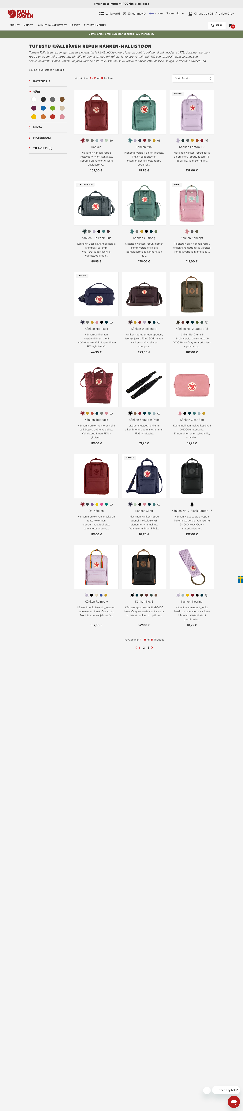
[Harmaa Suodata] (52, 99)
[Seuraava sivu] (152, 647)
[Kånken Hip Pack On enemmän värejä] (111, 322)
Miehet (15, 25)
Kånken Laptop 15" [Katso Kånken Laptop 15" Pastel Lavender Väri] (192, 147)
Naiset (28, 25)
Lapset (75, 25)
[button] (231, 25)
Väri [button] (36, 91)
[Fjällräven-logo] (21, 13)
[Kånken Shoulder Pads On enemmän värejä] (158, 413)
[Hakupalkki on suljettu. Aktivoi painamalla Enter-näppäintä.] (216, 25)
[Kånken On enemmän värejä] (111, 140)
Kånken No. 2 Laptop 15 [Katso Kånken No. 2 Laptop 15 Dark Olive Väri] (192, 329)
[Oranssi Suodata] (43, 116)
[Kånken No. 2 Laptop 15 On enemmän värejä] (206, 322)
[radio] (82, 140)
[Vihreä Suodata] (52, 108)
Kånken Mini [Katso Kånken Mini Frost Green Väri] (144, 147)
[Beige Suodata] (62, 108)
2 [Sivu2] (144, 647)
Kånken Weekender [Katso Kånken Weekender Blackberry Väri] (144, 329)
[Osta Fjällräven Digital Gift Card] (110, 13)
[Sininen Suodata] (43, 108)
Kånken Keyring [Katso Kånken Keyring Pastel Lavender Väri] (192, 601)
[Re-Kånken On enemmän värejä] (111, 504)
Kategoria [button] (41, 81)
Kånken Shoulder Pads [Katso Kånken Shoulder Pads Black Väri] (144, 420)
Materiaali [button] (42, 138)
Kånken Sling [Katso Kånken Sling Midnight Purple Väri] (144, 511)
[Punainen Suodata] (52, 116)
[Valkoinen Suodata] (34, 99)
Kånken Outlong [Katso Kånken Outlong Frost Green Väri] (144, 238)
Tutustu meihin (95, 25)
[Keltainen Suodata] (34, 116)
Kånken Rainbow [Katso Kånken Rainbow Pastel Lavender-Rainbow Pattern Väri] (96, 601)
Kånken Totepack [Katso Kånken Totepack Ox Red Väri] (96, 420)
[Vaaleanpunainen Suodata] (62, 116)
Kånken (59, 69)
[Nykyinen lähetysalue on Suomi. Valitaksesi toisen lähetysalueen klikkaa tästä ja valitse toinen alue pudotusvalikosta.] (167, 13)
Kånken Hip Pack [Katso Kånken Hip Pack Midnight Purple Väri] (96, 329)
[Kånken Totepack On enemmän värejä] (111, 413)
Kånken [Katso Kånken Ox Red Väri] (96, 147)
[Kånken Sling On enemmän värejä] (158, 504)
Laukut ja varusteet (52, 25)
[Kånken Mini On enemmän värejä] (158, 140)
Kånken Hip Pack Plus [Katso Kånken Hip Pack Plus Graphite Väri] (96, 238)
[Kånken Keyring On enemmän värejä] (206, 595)
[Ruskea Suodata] (62, 99)
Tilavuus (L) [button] (43, 148)
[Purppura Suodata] (34, 108)
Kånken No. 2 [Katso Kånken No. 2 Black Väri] (144, 601)
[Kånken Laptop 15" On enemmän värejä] (206, 140)
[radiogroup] (96, 140)
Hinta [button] (37, 127)
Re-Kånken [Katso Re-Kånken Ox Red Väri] (96, 511)
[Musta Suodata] (43, 99)
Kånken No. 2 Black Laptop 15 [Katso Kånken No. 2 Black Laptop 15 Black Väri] (192, 511)
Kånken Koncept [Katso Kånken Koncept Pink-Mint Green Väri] (192, 238)
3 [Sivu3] (149, 647)
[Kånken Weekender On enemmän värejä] (158, 322)
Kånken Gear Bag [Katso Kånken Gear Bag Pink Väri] (192, 420)
